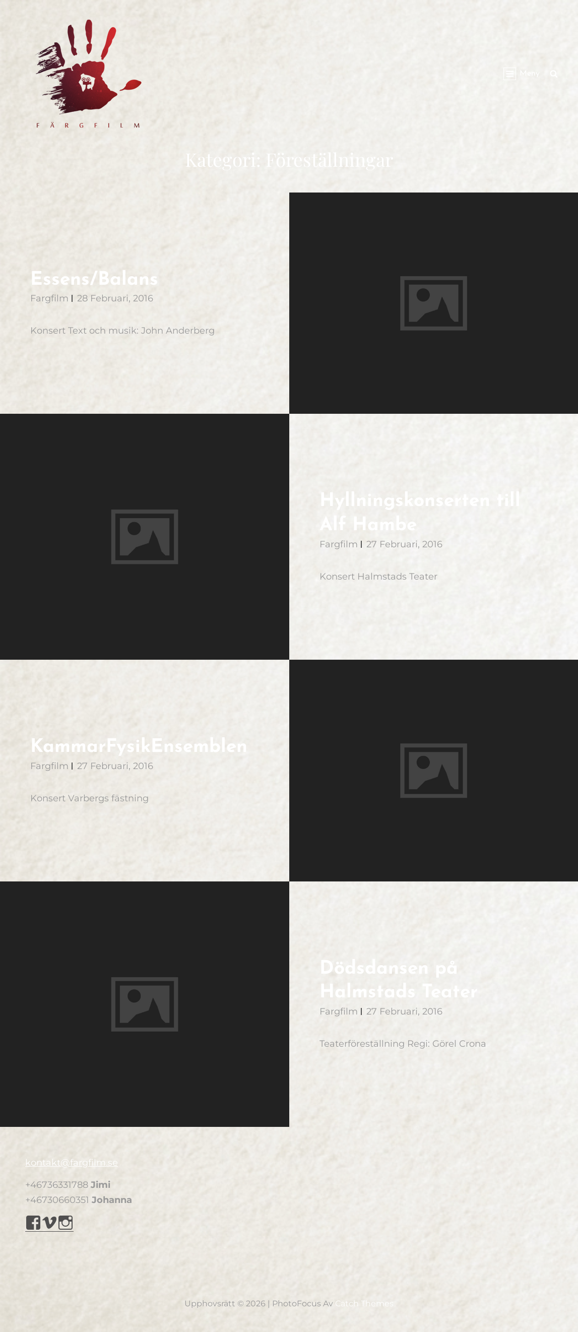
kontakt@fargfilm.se (71, 1162)
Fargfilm (49, 298)
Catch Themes (364, 1303)
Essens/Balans (94, 280)
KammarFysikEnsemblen (138, 747)
